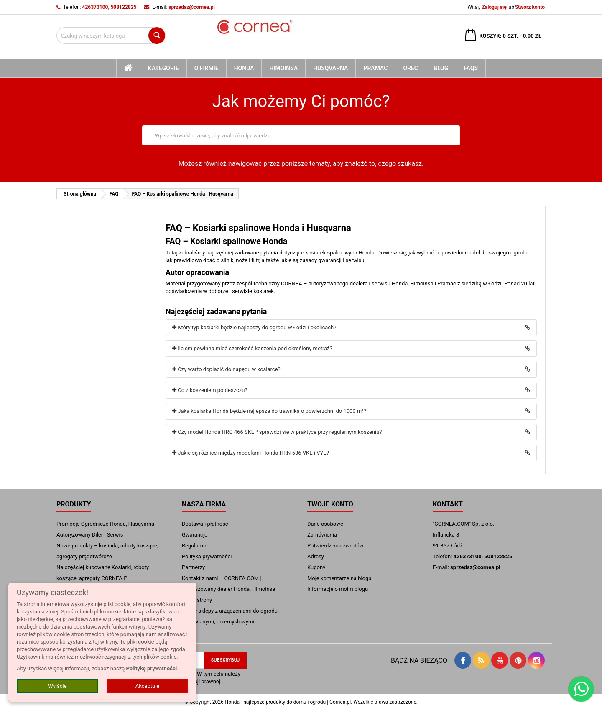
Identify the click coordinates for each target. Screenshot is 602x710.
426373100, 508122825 (109, 7)
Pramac (375, 68)
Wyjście (57, 686)
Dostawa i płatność (205, 524)
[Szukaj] (110, 35)
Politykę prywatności (151, 668)
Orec (410, 68)
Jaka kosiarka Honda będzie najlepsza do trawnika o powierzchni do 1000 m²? (269, 411)
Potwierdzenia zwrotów (335, 545)
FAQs (471, 68)
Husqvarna (330, 68)
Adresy (315, 556)
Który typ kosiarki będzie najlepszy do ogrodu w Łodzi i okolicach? (254, 327)
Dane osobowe (325, 524)
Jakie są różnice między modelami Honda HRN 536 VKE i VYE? (250, 453)
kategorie (163, 68)
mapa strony (197, 600)
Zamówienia (322, 535)
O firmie (206, 68)
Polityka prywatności (207, 556)
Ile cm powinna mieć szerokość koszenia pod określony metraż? (252, 348)
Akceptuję (147, 686)
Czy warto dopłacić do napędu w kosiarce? (226, 369)
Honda (244, 68)
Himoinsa (283, 68)
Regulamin (194, 545)
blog (441, 68)
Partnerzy (193, 567)
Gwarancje (194, 535)
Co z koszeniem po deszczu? (209, 390)
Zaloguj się (494, 7)
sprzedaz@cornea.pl (191, 7)
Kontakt (448, 504)
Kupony (316, 567)
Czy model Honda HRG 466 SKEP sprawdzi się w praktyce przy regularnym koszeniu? (277, 432)
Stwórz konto (530, 7)
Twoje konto (330, 504)
